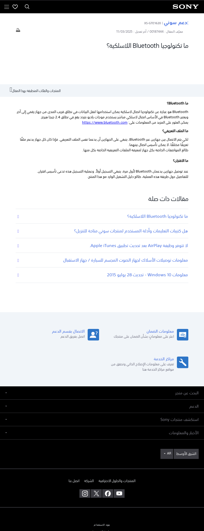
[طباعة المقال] (18, 31)
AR (169, 422)
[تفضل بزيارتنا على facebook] (107, 462)
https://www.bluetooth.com (105, 91)
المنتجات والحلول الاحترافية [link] (117, 449)
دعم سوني (176, 22)
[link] (186, 422)
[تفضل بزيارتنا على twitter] (96, 462)
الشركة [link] (89, 449)
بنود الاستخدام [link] (102, 493)
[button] (102, 361)
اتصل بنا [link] (74, 449)
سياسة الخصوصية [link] (102, 500)
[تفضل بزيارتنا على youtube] (119, 462)
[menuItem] (15, 6)
